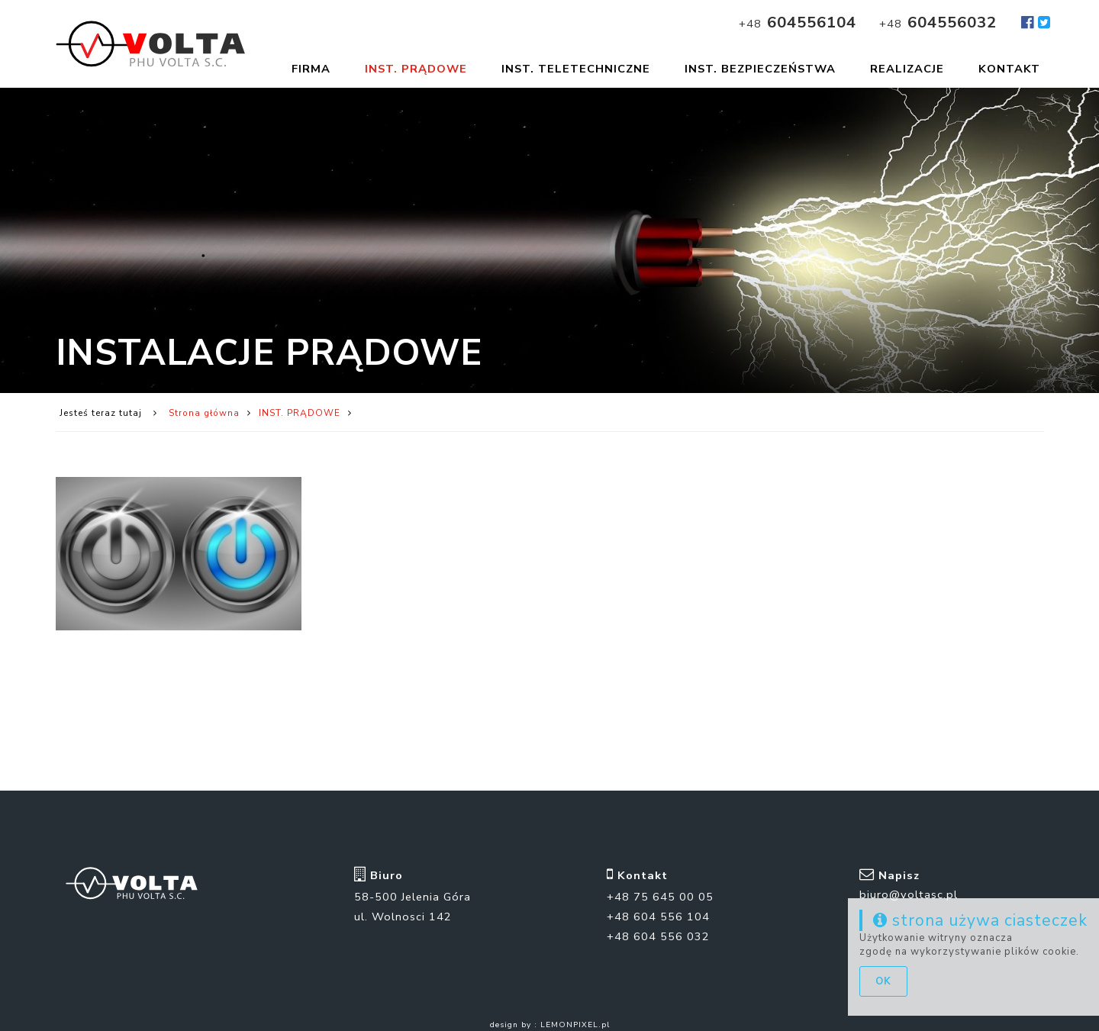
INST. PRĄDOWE (299, 417)
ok (883, 981)
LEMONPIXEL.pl (575, 1018)
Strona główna (204, 417)
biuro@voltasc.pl (908, 887)
